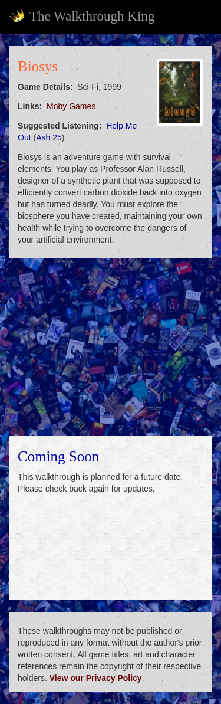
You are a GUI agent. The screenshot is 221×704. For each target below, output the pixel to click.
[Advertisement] (110, 347)
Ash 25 (49, 137)
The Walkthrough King (81, 16)
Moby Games (71, 106)
